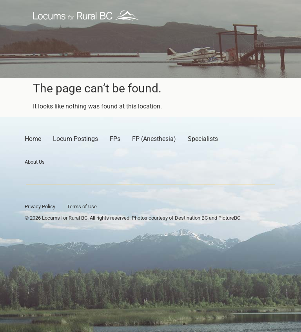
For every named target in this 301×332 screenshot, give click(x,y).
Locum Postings (75, 139)
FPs (115, 139)
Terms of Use (82, 206)
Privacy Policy (40, 206)
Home (33, 139)
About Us (35, 162)
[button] (259, 16)
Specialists (203, 139)
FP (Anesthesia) (154, 139)
